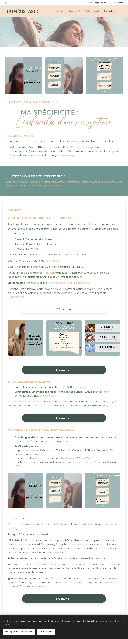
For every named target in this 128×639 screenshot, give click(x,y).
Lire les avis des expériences (24, 401)
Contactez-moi (17, 296)
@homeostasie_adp (60, 282)
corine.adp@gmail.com (96, 2)
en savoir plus (81, 386)
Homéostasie (81, 282)
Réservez (49, 272)
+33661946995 (117, 2)
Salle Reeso (53, 260)
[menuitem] (101, 11)
